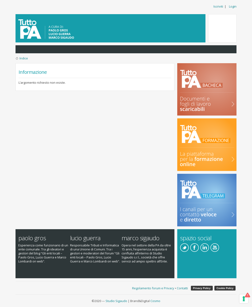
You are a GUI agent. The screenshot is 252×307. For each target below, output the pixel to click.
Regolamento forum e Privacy (153, 288)
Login (232, 6)
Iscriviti (218, 6)
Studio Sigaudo (116, 301)
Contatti (182, 288)
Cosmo (155, 301)
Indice (24, 58)
